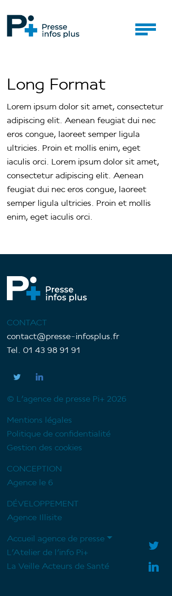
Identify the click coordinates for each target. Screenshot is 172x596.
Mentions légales (39, 421)
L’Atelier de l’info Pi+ (47, 553)
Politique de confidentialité (59, 434)
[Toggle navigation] (145, 29)
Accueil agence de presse (56, 539)
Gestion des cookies (44, 448)
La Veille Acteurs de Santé (58, 567)
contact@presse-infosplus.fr (63, 337)
